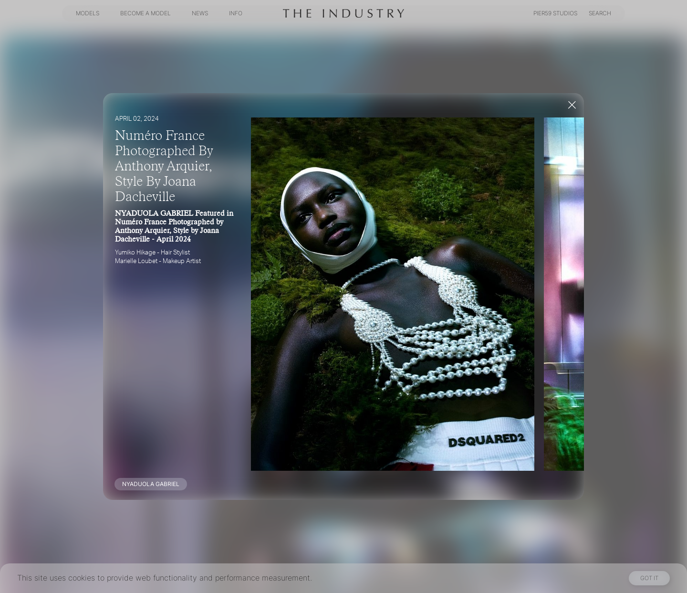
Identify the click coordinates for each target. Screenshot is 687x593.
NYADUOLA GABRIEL (150, 483)
